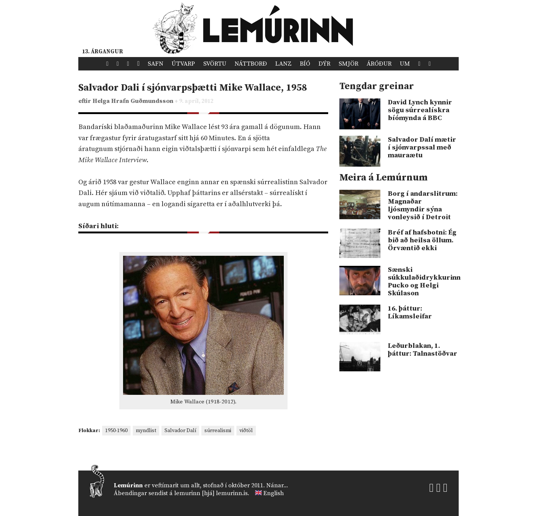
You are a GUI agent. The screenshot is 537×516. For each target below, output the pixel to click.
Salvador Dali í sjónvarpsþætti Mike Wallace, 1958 (192, 88)
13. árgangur (102, 51)
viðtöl (246, 430)
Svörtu (214, 64)
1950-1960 (116, 430)
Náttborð (251, 64)
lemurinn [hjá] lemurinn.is (211, 493)
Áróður (379, 64)
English (273, 493)
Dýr (324, 64)
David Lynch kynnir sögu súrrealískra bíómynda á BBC (420, 110)
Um (405, 64)
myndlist (146, 430)
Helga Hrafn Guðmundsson (133, 101)
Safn (155, 64)
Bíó (305, 64)
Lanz (283, 64)
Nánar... (277, 485)
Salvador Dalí (180, 430)
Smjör (348, 64)
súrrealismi (217, 430)
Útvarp (183, 64)
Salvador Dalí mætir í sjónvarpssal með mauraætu (422, 147)
